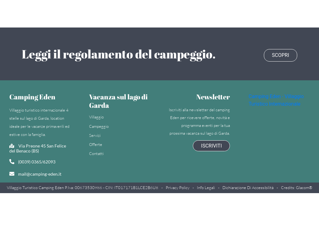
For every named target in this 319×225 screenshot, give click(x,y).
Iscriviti (211, 145)
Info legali (206, 186)
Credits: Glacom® (296, 186)
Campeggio (99, 125)
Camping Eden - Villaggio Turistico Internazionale (276, 99)
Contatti (96, 152)
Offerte (95, 143)
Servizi (95, 134)
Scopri (280, 53)
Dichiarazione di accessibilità (248, 186)
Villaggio (96, 116)
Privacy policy (177, 186)
